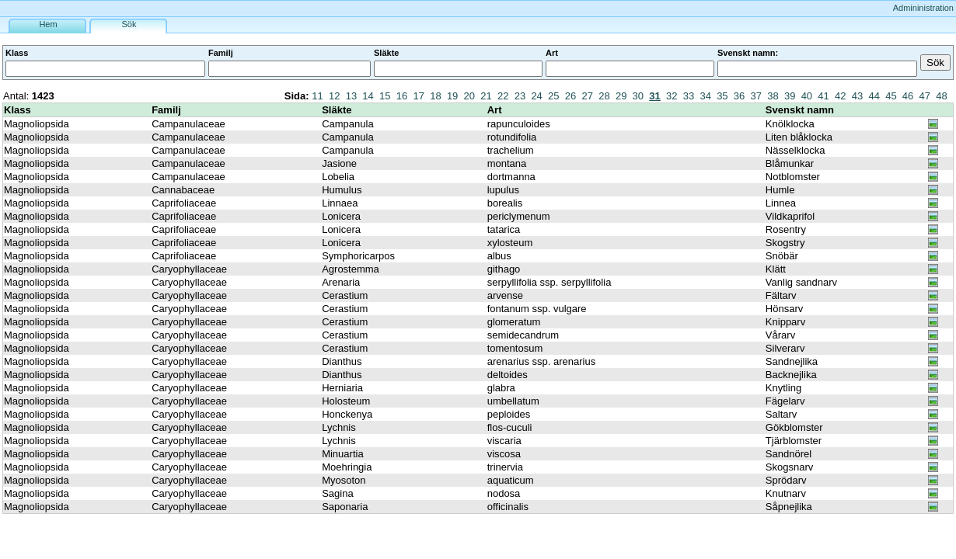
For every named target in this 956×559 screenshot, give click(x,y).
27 (587, 96)
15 (384, 96)
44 (873, 96)
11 (317, 96)
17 (418, 96)
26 (570, 96)
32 (671, 96)
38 (772, 96)
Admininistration (923, 7)
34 (705, 96)
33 (688, 96)
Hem (48, 24)
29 (621, 96)
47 (924, 96)
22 (502, 96)
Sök (129, 24)
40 (806, 96)
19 (452, 96)
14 (367, 96)
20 (469, 96)
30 (638, 96)
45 (890, 96)
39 (789, 96)
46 (907, 96)
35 (722, 96)
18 (435, 96)
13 (351, 96)
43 (857, 96)
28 (603, 96)
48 (941, 96)
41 (823, 96)
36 (739, 96)
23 (520, 96)
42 (840, 96)
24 (536, 96)
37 (756, 96)
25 (553, 96)
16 (401, 96)
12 (334, 96)
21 (485, 96)
